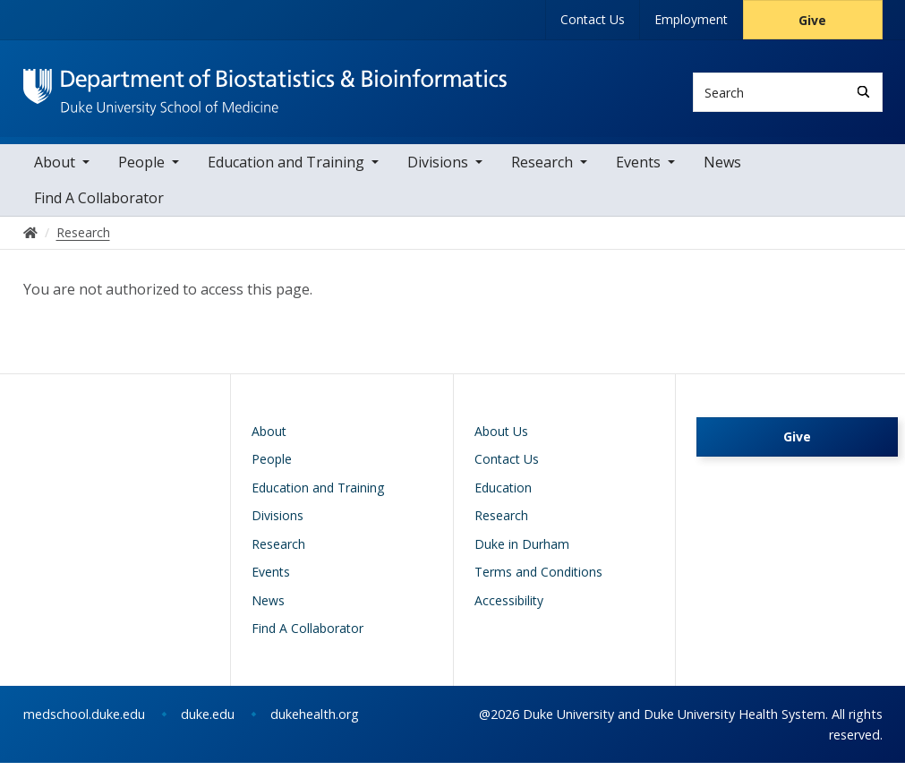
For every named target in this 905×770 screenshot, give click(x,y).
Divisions (437, 169)
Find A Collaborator (99, 205)
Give (812, 20)
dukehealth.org (314, 721)
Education (503, 494)
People (141, 169)
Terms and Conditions (538, 578)
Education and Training (286, 169)
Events (638, 169)
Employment (691, 19)
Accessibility (508, 607)
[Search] (863, 92)
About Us (501, 438)
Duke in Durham (521, 551)
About (54, 169)
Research (542, 169)
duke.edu (208, 721)
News (722, 169)
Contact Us (592, 19)
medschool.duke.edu (84, 721)
